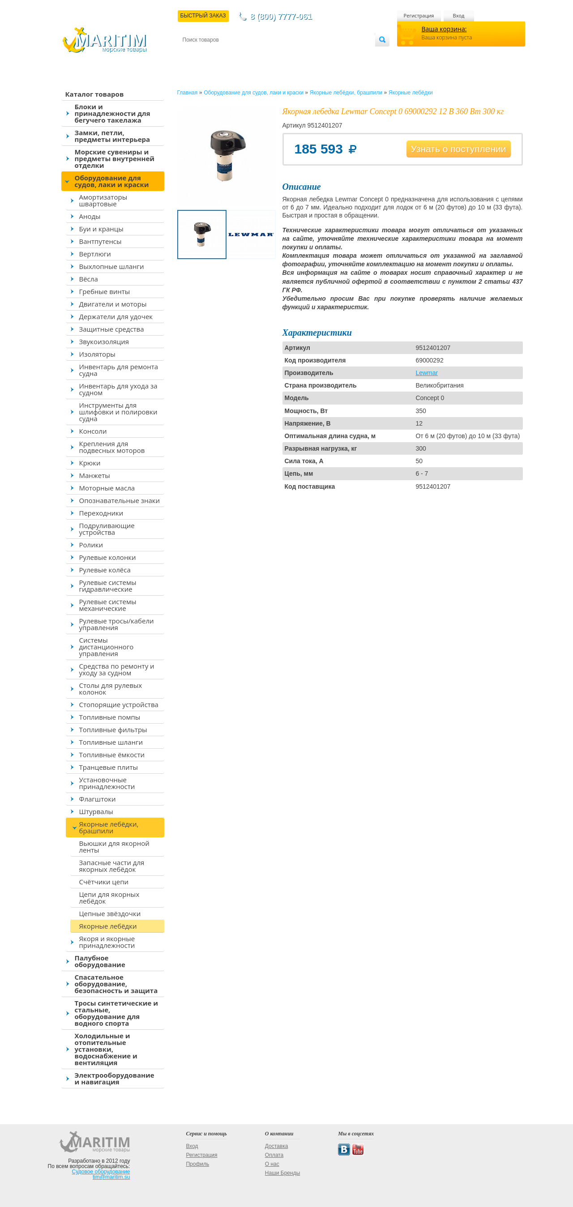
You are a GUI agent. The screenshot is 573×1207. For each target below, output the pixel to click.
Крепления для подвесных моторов (112, 447)
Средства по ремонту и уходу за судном (116, 669)
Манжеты (94, 475)
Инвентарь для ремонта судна (118, 370)
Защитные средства (111, 328)
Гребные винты (104, 291)
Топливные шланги (111, 742)
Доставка (226, 54)
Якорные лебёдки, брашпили (109, 827)
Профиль (197, 1164)
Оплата (256, 54)
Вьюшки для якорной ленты (114, 846)
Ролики (91, 544)
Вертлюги (95, 253)
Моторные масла (107, 487)
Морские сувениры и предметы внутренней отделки (115, 158)
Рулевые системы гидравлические (108, 585)
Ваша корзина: (444, 29)
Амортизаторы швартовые (103, 200)
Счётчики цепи (104, 881)
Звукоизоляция (104, 341)
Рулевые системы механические (108, 605)
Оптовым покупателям (346, 54)
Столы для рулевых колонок (110, 688)
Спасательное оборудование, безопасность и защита (116, 983)
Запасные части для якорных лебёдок (112, 866)
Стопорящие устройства (118, 704)
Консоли (93, 431)
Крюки (90, 462)
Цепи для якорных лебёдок (109, 897)
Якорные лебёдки (108, 925)
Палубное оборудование (100, 961)
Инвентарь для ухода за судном (118, 389)
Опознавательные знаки (119, 500)
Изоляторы (97, 354)
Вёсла (88, 278)
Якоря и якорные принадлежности (107, 942)
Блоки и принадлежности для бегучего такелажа (112, 113)
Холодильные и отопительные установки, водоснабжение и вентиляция (106, 1049)
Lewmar (426, 372)
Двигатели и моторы (113, 303)
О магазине (290, 54)
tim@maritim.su (111, 1177)
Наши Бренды (282, 1173)
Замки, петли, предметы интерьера (112, 136)
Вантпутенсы (100, 241)
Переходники (101, 512)
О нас (272, 1164)
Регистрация (419, 15)
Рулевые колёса (105, 569)
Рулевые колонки (107, 557)
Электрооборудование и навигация (114, 1078)
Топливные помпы (110, 716)
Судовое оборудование (101, 1172)
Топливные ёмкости (112, 754)
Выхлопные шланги (111, 266)
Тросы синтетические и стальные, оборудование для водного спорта (116, 1013)
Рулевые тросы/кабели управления (116, 624)
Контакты (193, 54)
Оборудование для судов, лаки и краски (112, 181)
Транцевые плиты (108, 767)
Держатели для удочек (116, 316)
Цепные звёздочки (110, 913)
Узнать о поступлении (458, 149)
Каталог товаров (94, 94)
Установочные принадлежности (107, 783)
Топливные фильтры (113, 729)
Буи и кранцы (101, 228)
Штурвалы (96, 811)
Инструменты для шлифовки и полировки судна (118, 412)
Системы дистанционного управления (106, 646)
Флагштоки (97, 798)
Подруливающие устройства (107, 529)
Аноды (90, 216)
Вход (459, 15)
